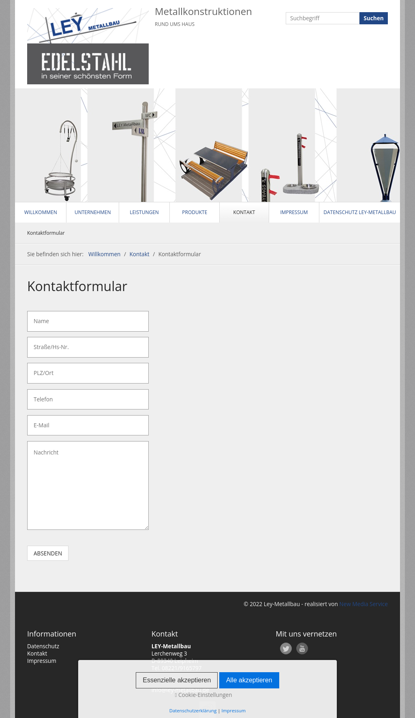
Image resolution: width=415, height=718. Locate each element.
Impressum (294, 212)
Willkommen (40, 212)
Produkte (194, 212)
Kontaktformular (46, 232)
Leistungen (144, 212)
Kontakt (244, 212)
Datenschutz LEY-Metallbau (359, 212)
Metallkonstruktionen (203, 11)
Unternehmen (93, 212)
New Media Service (363, 604)
